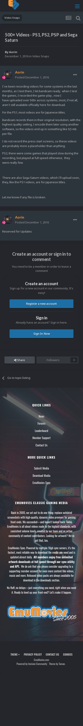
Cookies (68, 654)
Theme (15, 654)
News (41, 416)
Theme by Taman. (57, 664)
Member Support (41, 438)
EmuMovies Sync (41, 482)
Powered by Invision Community (32, 664)
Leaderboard (41, 430)
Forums (42, 423)
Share (19, 360)
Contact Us (41, 445)
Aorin (13, 52)
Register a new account (41, 304)
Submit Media (41, 468)
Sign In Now (41, 334)
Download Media (41, 475)
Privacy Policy (33, 654)
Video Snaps (40, 56)
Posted (32, 77)
